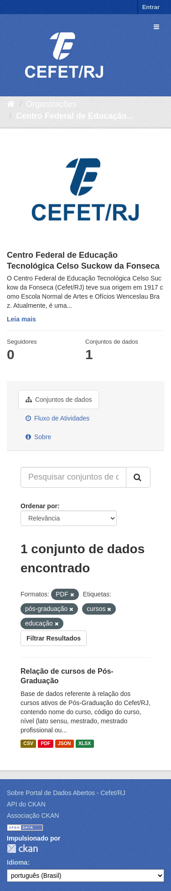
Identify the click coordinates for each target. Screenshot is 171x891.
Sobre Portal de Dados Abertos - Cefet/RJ (66, 792)
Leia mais (21, 319)
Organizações (51, 104)
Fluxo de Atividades (57, 418)
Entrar (151, 7)
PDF (45, 743)
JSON (64, 743)
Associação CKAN (33, 815)
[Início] (11, 104)
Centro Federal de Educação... (75, 115)
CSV (28, 743)
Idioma (17, 862)
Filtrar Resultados (53, 638)
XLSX (84, 743)
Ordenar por (39, 506)
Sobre (38, 436)
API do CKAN (26, 804)
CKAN (22, 848)
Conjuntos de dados (59, 399)
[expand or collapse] (156, 27)
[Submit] (138, 477)
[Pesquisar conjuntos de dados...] (73, 477)
